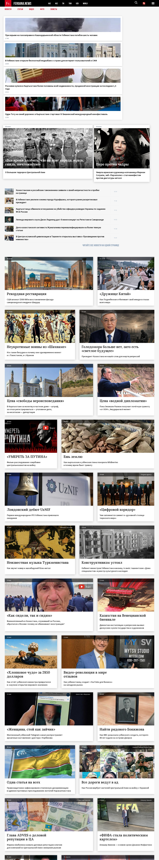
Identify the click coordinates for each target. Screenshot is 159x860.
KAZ (49, 3)
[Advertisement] (138, 153)
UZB (78, 3)
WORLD (87, 3)
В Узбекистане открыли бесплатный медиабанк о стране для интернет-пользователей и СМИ (56, 39)
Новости (8, 9)
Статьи (21, 9)
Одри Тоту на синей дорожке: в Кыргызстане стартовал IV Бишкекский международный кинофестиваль (136, 41)
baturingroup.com (96, 857)
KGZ (57, 3)
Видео (32, 9)
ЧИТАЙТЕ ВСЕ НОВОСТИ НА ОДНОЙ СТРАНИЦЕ (100, 177)
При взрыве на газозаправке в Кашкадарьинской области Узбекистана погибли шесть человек (20, 39)
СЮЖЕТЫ (55, 9)
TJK (64, 3)
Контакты (10, 853)
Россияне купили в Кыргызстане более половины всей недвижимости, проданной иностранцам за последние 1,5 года (98, 41)
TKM (71, 3)
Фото (43, 9)
